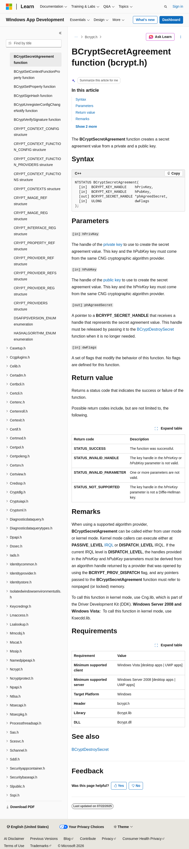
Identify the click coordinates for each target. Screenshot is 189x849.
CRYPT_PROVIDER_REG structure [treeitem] (34, 291)
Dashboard (171, 20)
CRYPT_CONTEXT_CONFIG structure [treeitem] (36, 132)
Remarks (82, 119)
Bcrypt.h (91, 37)
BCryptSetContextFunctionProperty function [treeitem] (37, 75)
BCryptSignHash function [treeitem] (33, 96)
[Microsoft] (9, 6)
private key (112, 244)
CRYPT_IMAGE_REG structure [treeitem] (31, 216)
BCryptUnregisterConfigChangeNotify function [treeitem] (37, 108)
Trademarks (39, 846)
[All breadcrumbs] (76, 37)
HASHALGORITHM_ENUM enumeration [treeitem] (35, 336)
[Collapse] (60, 33)
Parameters (84, 106)
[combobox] (34, 43)
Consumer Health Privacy (142, 839)
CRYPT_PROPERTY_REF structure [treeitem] (34, 246)
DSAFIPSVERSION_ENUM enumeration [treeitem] (35, 321)
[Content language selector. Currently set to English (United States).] (27, 827)
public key (112, 280)
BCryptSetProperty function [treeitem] (35, 87)
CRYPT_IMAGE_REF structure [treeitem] (30, 201)
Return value (85, 112)
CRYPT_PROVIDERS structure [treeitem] (30, 306)
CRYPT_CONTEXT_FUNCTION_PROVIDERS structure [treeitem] (37, 162)
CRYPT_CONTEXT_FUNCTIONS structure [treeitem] (37, 177)
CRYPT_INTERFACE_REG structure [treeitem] (35, 231)
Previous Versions (44, 839)
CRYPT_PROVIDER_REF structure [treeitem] (34, 261)
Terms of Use (14, 846)
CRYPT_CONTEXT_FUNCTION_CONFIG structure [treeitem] (37, 147)
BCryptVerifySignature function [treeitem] (37, 120)
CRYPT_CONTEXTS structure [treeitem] (37, 189)
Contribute (88, 839)
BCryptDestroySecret (155, 329)
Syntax (81, 99)
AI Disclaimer (14, 839)
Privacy (107, 839)
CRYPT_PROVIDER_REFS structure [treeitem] (35, 276)
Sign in (178, 6)
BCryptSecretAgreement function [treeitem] (34, 59)
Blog (67, 839)
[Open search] (166, 6)
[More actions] (180, 37)
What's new (145, 20)
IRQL (108, 545)
